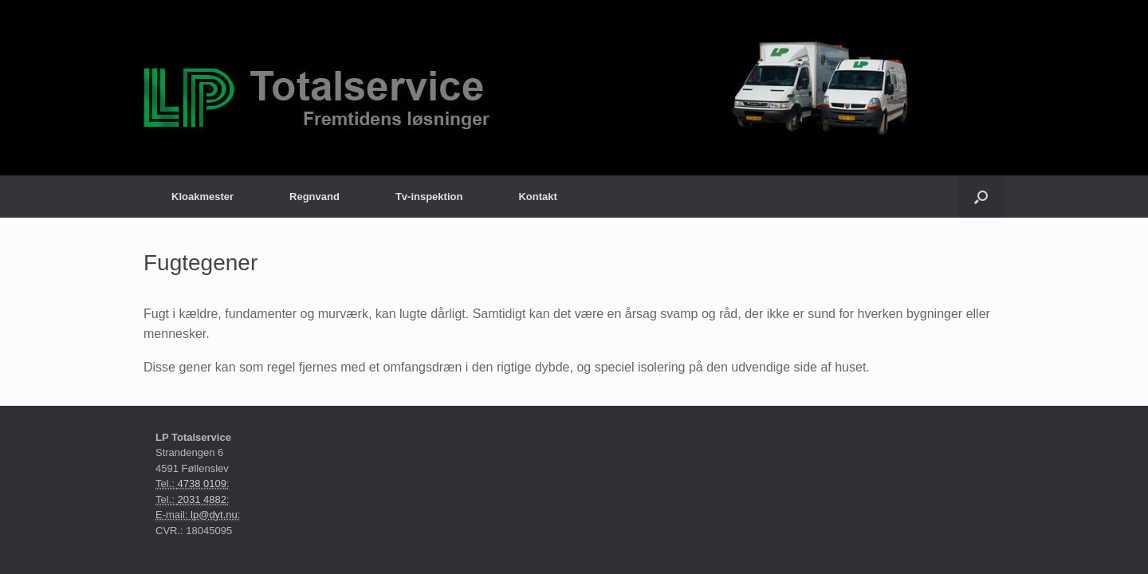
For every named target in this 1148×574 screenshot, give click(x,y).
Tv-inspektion (429, 196)
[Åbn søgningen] (981, 196)
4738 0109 (201, 483)
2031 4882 (201, 499)
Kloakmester (202, 196)
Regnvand (314, 196)
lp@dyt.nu (214, 515)
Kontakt (537, 196)
